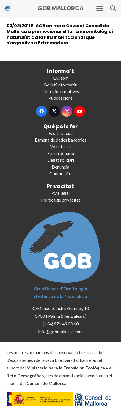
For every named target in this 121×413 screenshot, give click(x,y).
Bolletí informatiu (60, 84)
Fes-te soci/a (61, 133)
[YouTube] (79, 111)
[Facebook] (41, 111)
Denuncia (60, 166)
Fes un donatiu (60, 153)
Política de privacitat (60, 199)
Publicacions (60, 97)
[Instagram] (66, 111)
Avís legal (61, 192)
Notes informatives (60, 91)
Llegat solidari (60, 159)
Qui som (60, 77)
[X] (54, 111)
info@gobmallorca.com (60, 331)
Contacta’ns (61, 173)
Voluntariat (60, 146)
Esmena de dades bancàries (60, 139)
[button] (99, 8)
